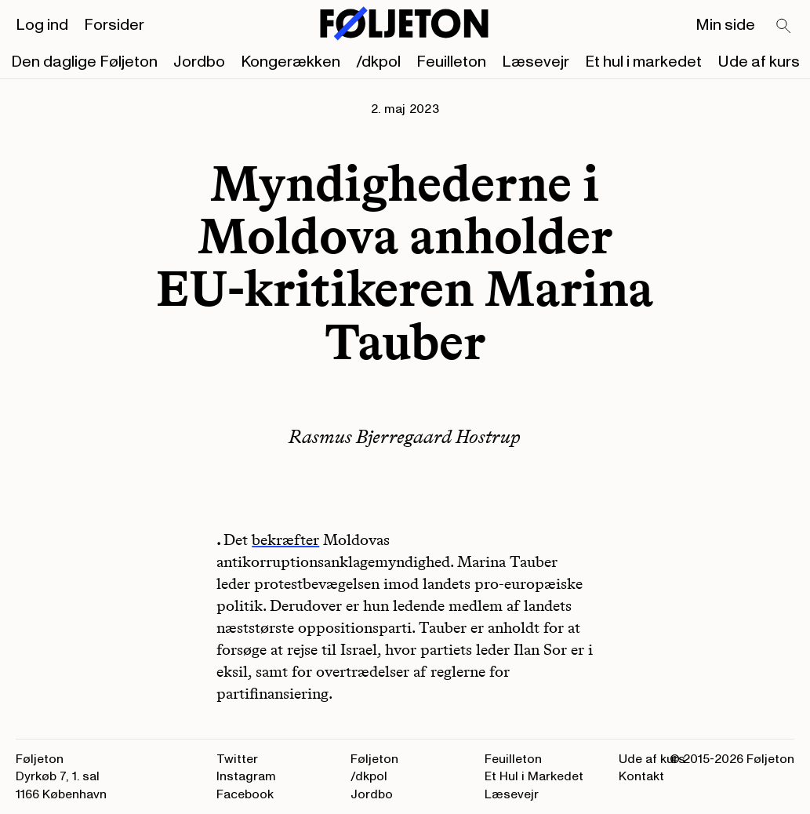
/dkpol (378, 62)
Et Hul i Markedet (534, 776)
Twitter (237, 759)
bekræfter (285, 539)
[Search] (784, 26)
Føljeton (374, 759)
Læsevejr (535, 62)
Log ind (42, 25)
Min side (725, 25)
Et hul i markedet (643, 62)
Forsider (114, 25)
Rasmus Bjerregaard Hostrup (405, 436)
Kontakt (641, 776)
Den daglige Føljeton (84, 62)
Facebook (245, 794)
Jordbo (199, 62)
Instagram (246, 776)
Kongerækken (290, 62)
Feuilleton (451, 62)
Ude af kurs (758, 62)
